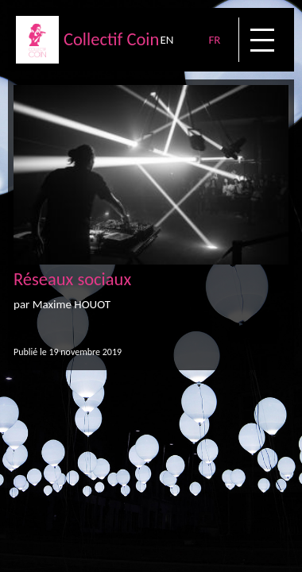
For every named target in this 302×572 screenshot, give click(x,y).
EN (166, 40)
